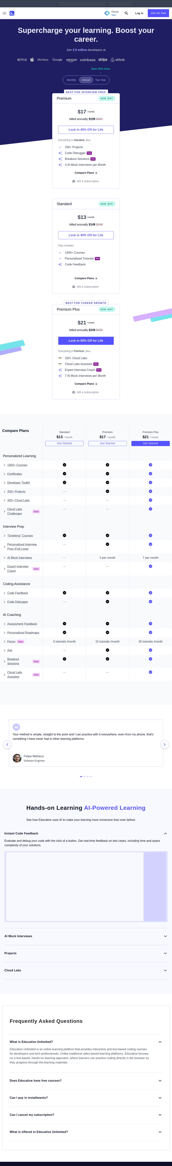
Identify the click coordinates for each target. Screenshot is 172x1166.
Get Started (64, 443)
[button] (4, 13)
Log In (139, 13)
